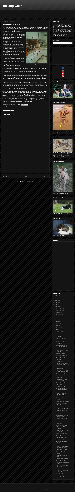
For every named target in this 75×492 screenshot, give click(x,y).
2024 (56, 295)
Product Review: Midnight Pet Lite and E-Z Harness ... (62, 427)
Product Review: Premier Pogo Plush (62, 404)
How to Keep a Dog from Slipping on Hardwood (62, 371)
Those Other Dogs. (60, 473)
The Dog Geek (11, 6)
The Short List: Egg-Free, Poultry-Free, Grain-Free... (62, 467)
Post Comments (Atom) (28, 181)
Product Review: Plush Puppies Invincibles (61, 419)
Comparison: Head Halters (62, 401)
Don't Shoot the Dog (19, 45)
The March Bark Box (61, 373)
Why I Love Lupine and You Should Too (61, 422)
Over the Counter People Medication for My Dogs (62, 364)
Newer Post (5, 176)
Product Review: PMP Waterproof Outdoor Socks (61, 390)
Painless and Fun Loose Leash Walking (62, 380)
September (59, 314)
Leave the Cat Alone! (61, 386)
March (58, 327)
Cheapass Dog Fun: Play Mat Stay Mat (62, 416)
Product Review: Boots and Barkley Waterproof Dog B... (62, 462)
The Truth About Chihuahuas (60, 335)
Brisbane (8, 106)
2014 (56, 306)
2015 (56, 304)
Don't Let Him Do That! (61, 433)
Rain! (57, 329)
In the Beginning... (60, 476)
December (59, 308)
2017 (56, 300)
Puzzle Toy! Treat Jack (61, 449)
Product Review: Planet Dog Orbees (61, 383)
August (58, 317)
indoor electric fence (12, 71)
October (58, 312)
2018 (56, 298)
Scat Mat (10, 69)
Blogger (46, 488)
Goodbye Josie (59, 361)
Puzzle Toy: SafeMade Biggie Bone (61, 342)
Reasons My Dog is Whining (60, 332)
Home (25, 176)
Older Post (45, 176)
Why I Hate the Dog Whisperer (61, 339)
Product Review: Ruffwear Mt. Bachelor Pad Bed (62, 447)
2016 (56, 302)
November (59, 310)
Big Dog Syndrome (60, 353)
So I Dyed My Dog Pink (61, 355)
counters (13, 106)
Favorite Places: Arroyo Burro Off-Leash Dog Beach (61, 347)
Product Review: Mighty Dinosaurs (62, 358)
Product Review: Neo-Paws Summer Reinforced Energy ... (62, 394)
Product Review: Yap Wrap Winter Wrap (61, 436)
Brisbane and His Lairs (61, 439)
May (57, 323)
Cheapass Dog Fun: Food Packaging (62, 431)
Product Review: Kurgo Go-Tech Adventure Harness (61, 443)
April (57, 325)
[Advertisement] (30, 13)
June (57, 321)
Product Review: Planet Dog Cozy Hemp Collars (62, 407)
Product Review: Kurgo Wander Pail (61, 367)
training (16, 106)
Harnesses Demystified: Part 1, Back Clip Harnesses (62, 412)
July (57, 319)
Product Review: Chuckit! (62, 458)
